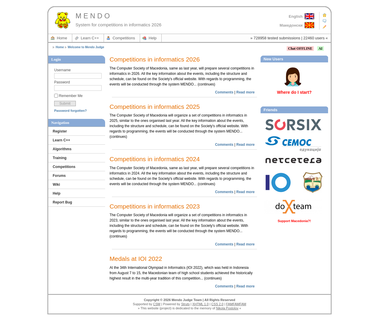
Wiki (56, 184)
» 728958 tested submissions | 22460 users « (289, 38)
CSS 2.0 (217, 304)
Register (60, 131)
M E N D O (93, 16)
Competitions (124, 38)
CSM (156, 304)
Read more (245, 92)
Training (60, 158)
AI (320, 48)
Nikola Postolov (227, 308)
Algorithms (62, 149)
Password (62, 82)
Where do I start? (294, 92)
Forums (59, 176)
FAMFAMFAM (236, 304)
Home (62, 38)
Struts (185, 304)
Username (62, 70)
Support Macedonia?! (294, 221)
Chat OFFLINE (300, 48)
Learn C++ (90, 38)
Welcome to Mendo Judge (86, 47)
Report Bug (62, 202)
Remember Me (71, 96)
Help (153, 38)
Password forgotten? (70, 110)
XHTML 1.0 (200, 304)
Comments (224, 92)
